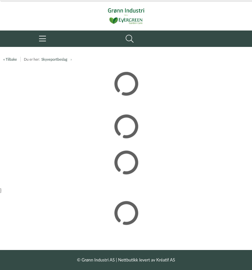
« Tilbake (10, 59)
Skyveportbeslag (54, 59)
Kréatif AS (165, 259)
